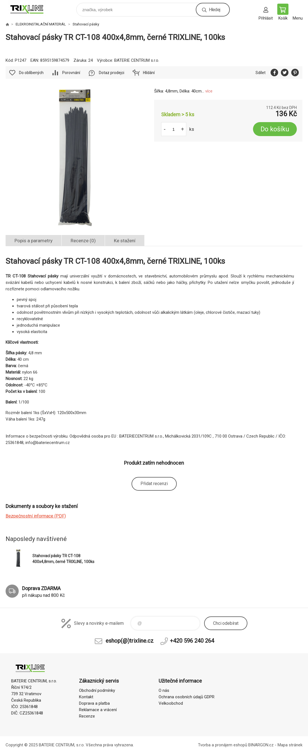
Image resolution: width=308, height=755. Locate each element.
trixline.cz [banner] (30, 8)
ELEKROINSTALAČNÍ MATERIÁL (41, 24)
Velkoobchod (171, 703)
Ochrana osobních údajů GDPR (186, 696)
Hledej (214, 9)
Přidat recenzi (154, 483)
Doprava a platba (94, 703)
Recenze (87, 716)
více (209, 91)
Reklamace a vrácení (98, 709)
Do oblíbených (31, 72)
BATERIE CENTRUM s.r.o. (136, 60)
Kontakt (86, 696)
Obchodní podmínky (97, 690)
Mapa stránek (290, 744)
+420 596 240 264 (192, 640)
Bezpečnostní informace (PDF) (36, 516)
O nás (164, 690)
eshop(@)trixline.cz (130, 640)
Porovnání (71, 72)
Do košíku (275, 129)
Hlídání (149, 72)
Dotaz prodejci (111, 72)
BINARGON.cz (261, 744)
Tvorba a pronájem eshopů (222, 744)
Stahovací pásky (86, 24)
